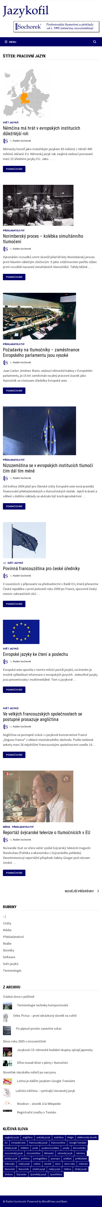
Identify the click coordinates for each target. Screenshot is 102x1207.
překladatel (81, 1158)
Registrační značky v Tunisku (36, 1112)
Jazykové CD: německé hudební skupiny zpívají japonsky (55, 1050)
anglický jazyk (12, 1137)
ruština (36, 1163)
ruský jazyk (24, 1163)
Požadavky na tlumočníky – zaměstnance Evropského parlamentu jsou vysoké (41, 352)
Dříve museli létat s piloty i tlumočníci (42, 1063)
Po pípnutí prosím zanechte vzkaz (39, 1028)
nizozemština (33, 1153)
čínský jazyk (81, 1169)
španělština (56, 1174)
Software (9, 957)
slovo (58, 1163)
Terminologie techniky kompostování (42, 1005)
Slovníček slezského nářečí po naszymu (29, 1072)
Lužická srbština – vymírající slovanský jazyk (45, 1091)
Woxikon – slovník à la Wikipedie (39, 1104)
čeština (67, 1169)
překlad (67, 1158)
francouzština (58, 1142)
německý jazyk (65, 1153)
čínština (9, 1174)
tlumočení (10, 1169)
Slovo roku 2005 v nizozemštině (24, 1041)
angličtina (28, 1137)
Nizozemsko (79, 1148)
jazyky (66, 1148)
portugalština (40, 1158)
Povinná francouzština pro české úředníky (41, 568)
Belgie (70, 1137)
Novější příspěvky (79, 891)
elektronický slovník (87, 1137)
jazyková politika (50, 1148)
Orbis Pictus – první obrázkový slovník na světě (45, 1015)
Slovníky (8, 950)
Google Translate (77, 1142)
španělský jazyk (38, 1174)
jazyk (35, 1148)
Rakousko (10, 1163)
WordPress (49, 1201)
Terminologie (12, 970)
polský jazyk (11, 1158)
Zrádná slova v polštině (18, 996)
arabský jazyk (43, 1137)
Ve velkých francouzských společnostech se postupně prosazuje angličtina (42, 716)
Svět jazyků (10, 122)
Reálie (7, 943)
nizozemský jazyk (14, 1153)
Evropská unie (18, 1142)
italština (25, 1148)
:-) (4, 562)
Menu (10, 42)
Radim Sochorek (22, 140)
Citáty (7, 923)
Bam (64, 1201)
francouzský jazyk (38, 1142)
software (83, 1163)
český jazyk (54, 1169)
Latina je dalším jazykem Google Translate (46, 1081)
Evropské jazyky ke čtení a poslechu (35, 654)
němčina (80, 1153)
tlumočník (24, 1169)
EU (6, 1142)
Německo (49, 1153)
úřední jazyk (39, 1169)
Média (6, 826)
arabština (59, 1137)
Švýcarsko (21, 1174)
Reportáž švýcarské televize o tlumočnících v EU (46, 832)
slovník (47, 1163)
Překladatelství (13, 230)
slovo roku (69, 1163)
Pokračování (14, 169)
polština (25, 1158)
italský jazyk (11, 1148)
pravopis (55, 1158)
